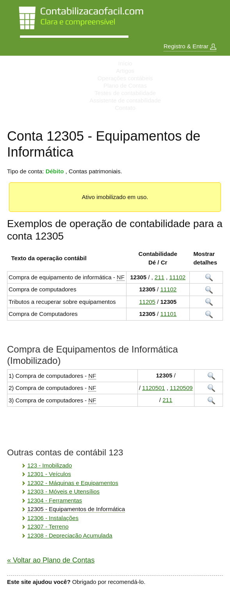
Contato (125, 107)
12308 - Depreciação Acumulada (69, 535)
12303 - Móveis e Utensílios (63, 491)
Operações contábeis (125, 78)
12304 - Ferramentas (54, 500)
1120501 (153, 387)
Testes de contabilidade (125, 93)
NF (121, 277)
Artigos (125, 70)
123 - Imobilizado (49, 465)
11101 (168, 313)
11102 (177, 277)
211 (159, 277)
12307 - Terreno (48, 526)
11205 (147, 301)
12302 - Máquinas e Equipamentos (72, 483)
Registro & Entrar (190, 46)
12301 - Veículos (49, 474)
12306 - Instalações (52, 518)
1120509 (181, 387)
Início (125, 63)
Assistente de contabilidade (125, 100)
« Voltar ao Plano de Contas (50, 560)
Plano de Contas (125, 85)
